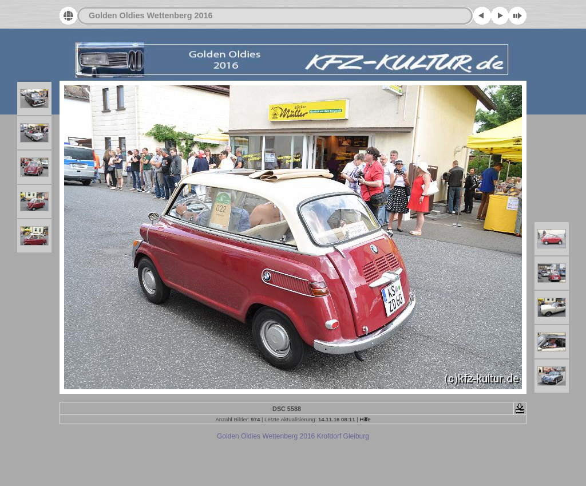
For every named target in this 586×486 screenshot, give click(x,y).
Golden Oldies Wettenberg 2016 (150, 15)
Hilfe (364, 419)
